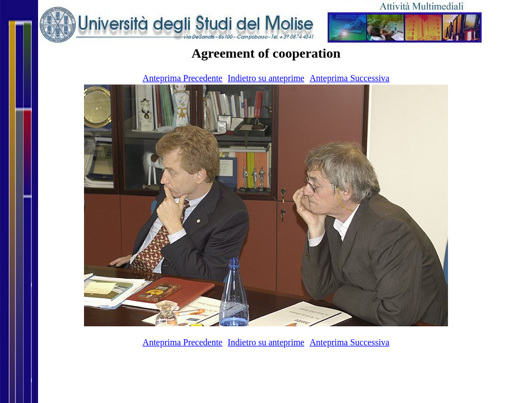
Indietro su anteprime (266, 78)
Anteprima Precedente (183, 78)
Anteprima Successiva (350, 78)
